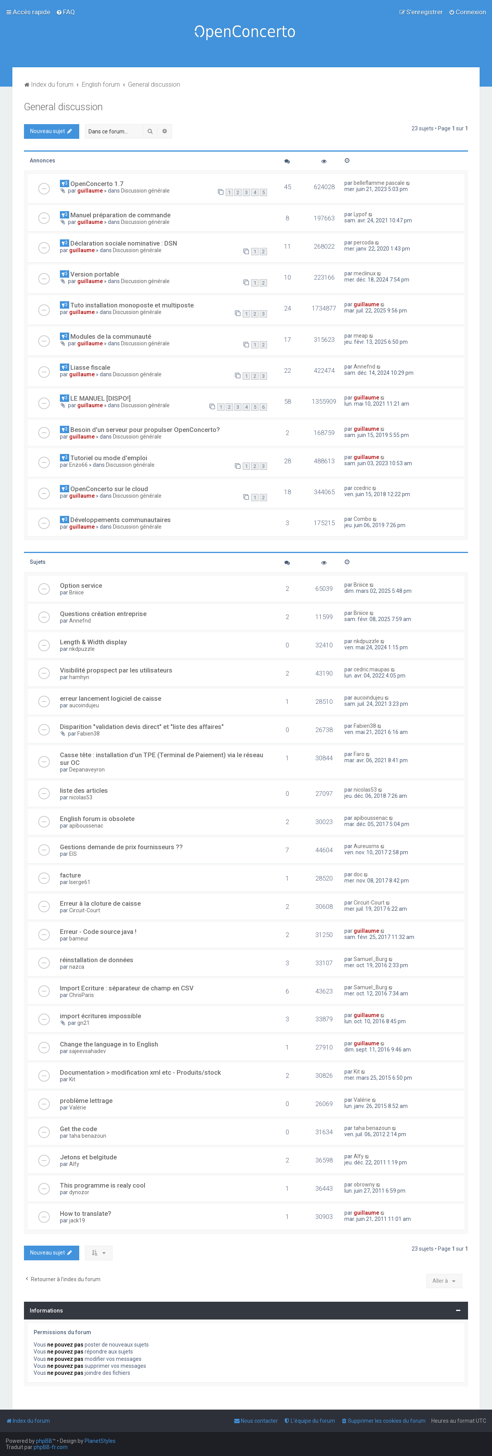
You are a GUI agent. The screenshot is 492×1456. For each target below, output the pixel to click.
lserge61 (79, 882)
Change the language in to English (109, 1044)
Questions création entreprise (103, 614)
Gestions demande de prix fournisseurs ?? (121, 847)
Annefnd (364, 367)
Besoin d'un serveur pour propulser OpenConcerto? (145, 430)
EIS (73, 854)
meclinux (365, 273)
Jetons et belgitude (88, 1157)
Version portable (94, 274)
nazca (76, 967)
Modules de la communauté (110, 336)
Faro (359, 754)
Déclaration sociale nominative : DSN (123, 243)
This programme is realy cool (102, 1185)
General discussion (63, 107)
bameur (79, 938)
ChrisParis (81, 995)
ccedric (362, 488)
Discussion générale (145, 191)
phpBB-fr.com (51, 1447)
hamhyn (79, 677)
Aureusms (366, 846)
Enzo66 (78, 465)
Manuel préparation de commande (120, 215)
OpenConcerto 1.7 (97, 184)
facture (70, 875)
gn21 (83, 1023)
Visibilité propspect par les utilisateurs (116, 670)
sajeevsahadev (87, 1051)
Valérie (77, 1107)
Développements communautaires (120, 520)
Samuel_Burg (370, 959)
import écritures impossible (100, 1016)
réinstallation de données (96, 960)
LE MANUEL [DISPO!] (100, 398)
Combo (362, 519)
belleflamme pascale (379, 183)
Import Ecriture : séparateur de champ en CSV (127, 988)
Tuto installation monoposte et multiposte (132, 305)
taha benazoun (87, 1136)
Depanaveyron (87, 769)
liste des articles (84, 790)
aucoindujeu (84, 705)
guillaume (90, 191)
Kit (72, 1079)
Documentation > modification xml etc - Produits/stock (140, 1072)
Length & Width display (93, 642)
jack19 (77, 1220)
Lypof (360, 214)
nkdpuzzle (82, 649)
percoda (364, 242)
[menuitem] (65, 12)
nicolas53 (80, 797)
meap (361, 336)
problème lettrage (86, 1100)
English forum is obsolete (97, 819)
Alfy (74, 1164)
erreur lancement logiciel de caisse (110, 698)
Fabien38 (88, 734)
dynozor (79, 1192)
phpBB (44, 1441)
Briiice (76, 592)
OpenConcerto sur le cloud (109, 489)
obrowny (364, 1184)
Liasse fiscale (90, 367)
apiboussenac (86, 826)
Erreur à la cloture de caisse (100, 903)
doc (358, 874)
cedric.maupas (372, 669)
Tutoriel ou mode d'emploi (108, 458)
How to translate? (85, 1213)
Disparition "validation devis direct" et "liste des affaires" (142, 727)
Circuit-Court (84, 910)
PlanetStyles (100, 1441)
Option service (81, 585)
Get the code (78, 1129)
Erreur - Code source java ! (98, 931)
